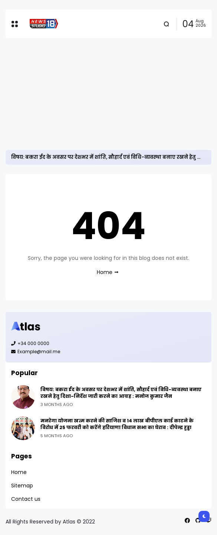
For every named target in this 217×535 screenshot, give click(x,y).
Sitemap (22, 485)
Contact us (25, 499)
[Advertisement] (108, 94)
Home (104, 272)
